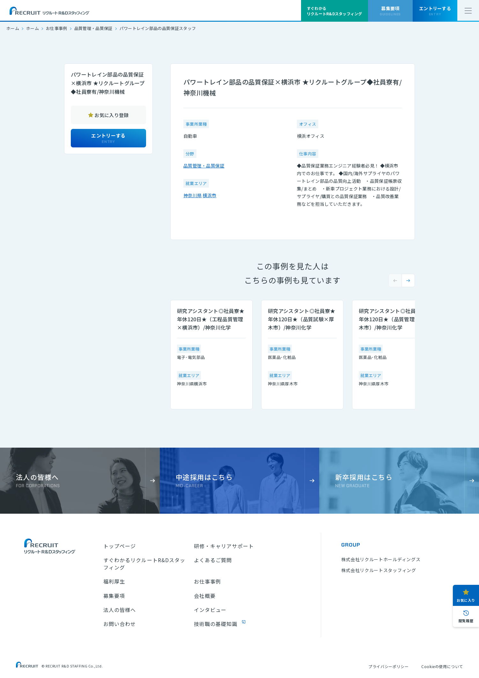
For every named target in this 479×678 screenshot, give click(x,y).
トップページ (119, 545)
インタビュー (210, 609)
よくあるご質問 (213, 559)
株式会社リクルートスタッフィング (378, 570)
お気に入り (466, 600)
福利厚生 (114, 581)
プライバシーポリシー (388, 666)
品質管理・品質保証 (93, 28)
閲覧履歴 (466, 620)
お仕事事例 (56, 28)
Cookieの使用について (442, 666)
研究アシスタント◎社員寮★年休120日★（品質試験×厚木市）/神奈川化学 (301, 319)
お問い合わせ (119, 623)
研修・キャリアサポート (224, 545)
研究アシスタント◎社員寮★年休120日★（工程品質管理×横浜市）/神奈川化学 (210, 319)
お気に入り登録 (111, 115)
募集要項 (114, 595)
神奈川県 (192, 195)
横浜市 (209, 195)
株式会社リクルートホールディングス (381, 559)
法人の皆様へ (119, 609)
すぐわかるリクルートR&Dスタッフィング (144, 563)
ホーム (12, 28)
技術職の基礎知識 (216, 623)
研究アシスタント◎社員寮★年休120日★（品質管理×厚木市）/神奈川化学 (392, 319)
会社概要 (205, 595)
